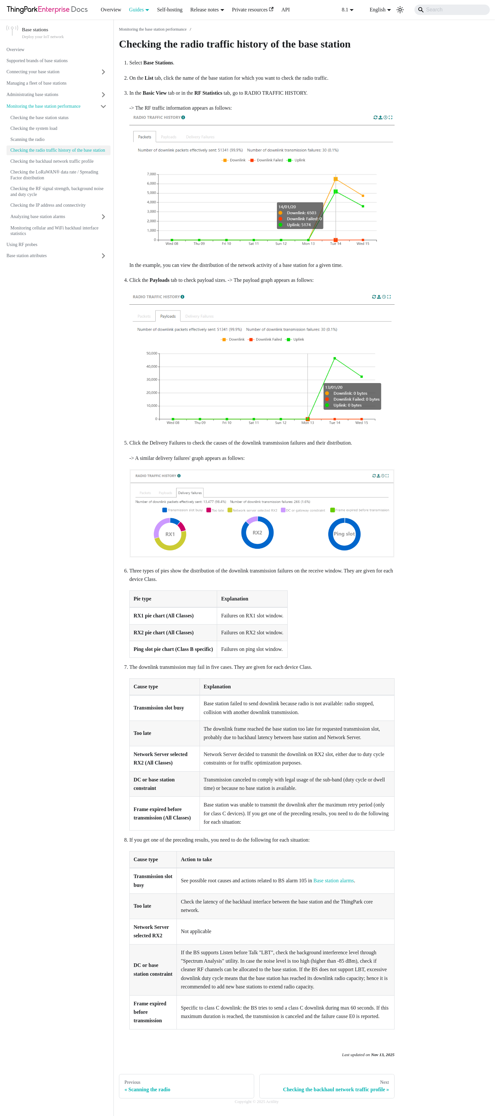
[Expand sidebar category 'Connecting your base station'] (103, 72)
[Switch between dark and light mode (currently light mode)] (400, 10)
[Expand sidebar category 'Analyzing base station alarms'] (103, 217)
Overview (111, 9)
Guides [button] (136, 9)
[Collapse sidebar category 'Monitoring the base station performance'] (103, 106)
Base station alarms (333, 880)
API (285, 9)
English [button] (373, 9)
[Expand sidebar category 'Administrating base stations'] (103, 95)
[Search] (452, 10)
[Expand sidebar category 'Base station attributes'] (103, 256)
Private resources (253, 9)
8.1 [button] (345, 9)
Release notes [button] (204, 9)
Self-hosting (169, 9)
